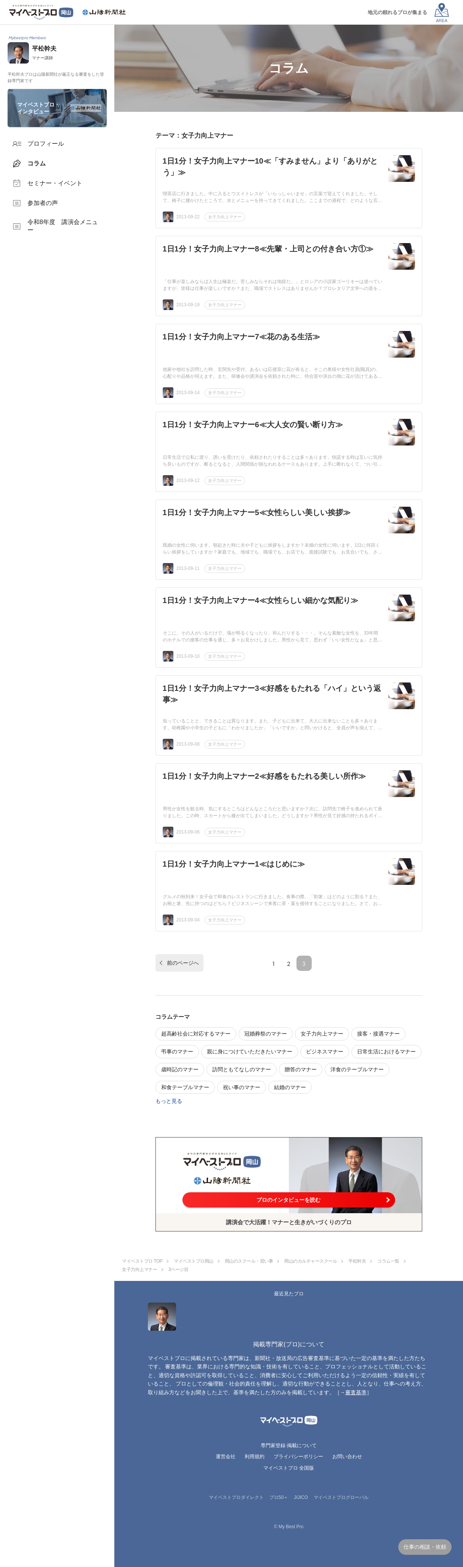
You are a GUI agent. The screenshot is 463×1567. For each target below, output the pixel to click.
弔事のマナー (177, 1051)
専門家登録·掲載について (289, 1445)
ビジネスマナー (324, 1051)
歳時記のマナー (180, 1069)
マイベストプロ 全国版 (288, 1468)
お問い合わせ (347, 1456)
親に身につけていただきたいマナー (249, 1051)
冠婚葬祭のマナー (265, 1034)
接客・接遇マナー (378, 1034)
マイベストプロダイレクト (236, 1497)
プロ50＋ (278, 1497)
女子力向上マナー (225, 217)
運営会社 (226, 1456)
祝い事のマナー (241, 1087)
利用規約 (254, 1456)
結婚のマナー (290, 1087)
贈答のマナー (301, 1069)
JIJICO (301, 1497)
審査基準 (356, 1392)
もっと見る (168, 1101)
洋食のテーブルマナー (357, 1069)
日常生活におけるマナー (386, 1051)
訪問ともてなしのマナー (241, 1069)
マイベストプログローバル (341, 1497)
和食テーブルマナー (185, 1087)
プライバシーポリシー (298, 1456)
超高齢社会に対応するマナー (196, 1034)
